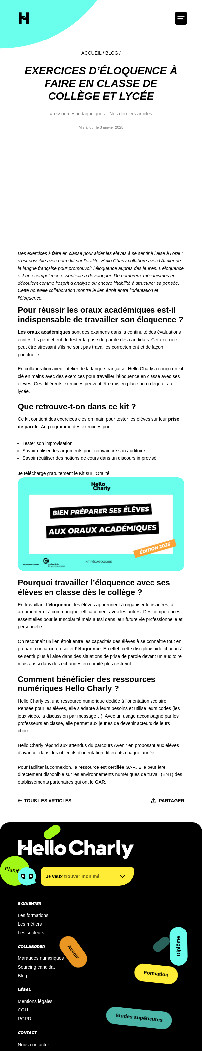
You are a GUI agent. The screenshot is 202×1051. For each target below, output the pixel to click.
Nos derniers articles (130, 113)
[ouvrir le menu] (181, 18)
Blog (111, 53)
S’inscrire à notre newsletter (46, 971)
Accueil (91, 53)
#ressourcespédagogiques (77, 113)
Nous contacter (33, 958)
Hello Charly (113, 175)
